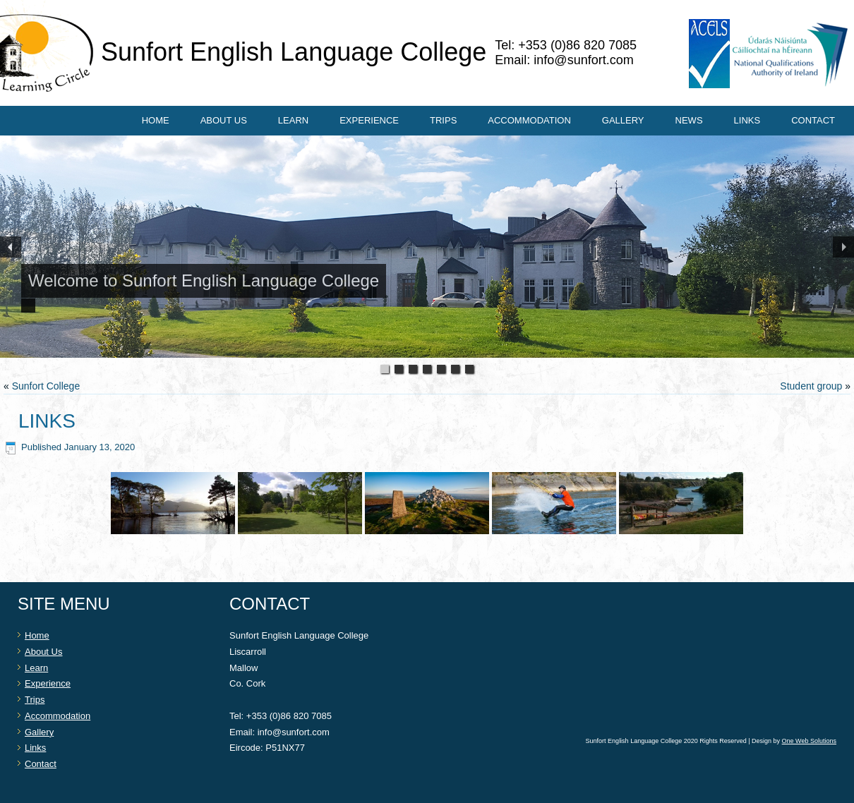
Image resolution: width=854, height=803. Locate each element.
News (689, 120)
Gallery (623, 120)
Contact (813, 120)
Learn (293, 120)
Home (155, 120)
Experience (369, 120)
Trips (443, 120)
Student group (811, 386)
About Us (223, 120)
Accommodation (529, 120)
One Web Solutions (809, 740)
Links (747, 120)
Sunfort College (46, 386)
